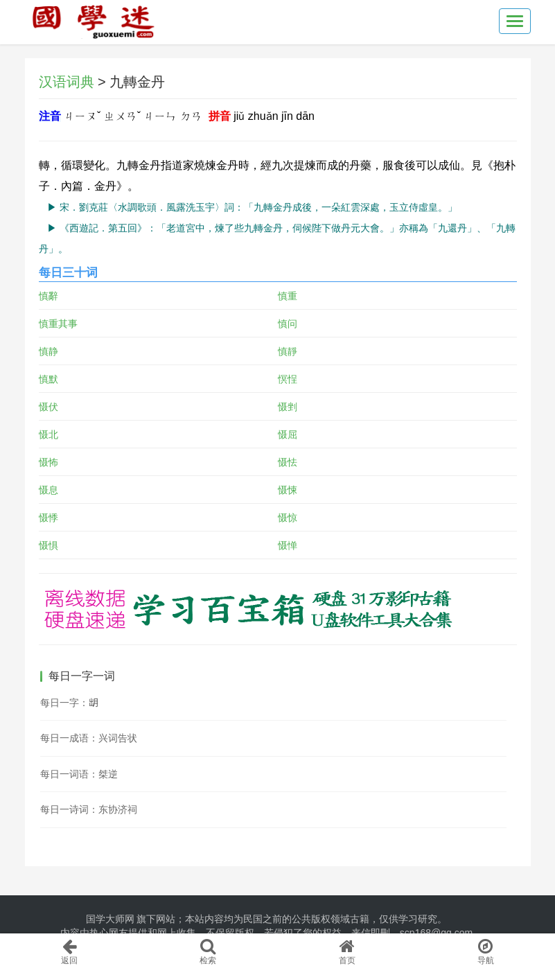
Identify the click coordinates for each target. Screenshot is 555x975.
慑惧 (48, 545)
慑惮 (287, 545)
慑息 (48, 489)
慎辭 (48, 295)
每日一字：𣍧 (69, 702)
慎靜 (287, 351)
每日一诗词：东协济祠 (88, 809)
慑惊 (287, 517)
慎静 (48, 351)
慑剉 (287, 406)
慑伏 (48, 406)
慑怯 (287, 462)
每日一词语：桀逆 (79, 774)
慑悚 (287, 489)
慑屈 (287, 434)
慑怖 (48, 462)
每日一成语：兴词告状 (88, 738)
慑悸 (48, 517)
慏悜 (287, 379)
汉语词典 (66, 81)
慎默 (48, 379)
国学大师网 (110, 918)
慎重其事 (58, 323)
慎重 (287, 295)
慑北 (48, 434)
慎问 (287, 323)
